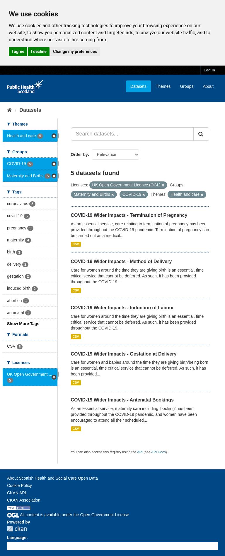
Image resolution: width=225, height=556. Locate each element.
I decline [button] (39, 51)
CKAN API (16, 492)
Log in (209, 70)
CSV (76, 244)
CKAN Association (23, 500)
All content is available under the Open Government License (68, 514)
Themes (163, 86)
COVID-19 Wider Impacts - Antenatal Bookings (122, 399)
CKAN (17, 529)
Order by (79, 154)
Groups (186, 86)
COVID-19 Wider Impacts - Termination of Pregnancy (129, 215)
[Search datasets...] (132, 134)
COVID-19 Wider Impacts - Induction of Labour (122, 307)
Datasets (138, 86)
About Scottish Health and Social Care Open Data (52, 478)
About (208, 86)
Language (16, 537)
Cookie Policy (19, 485)
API (140, 452)
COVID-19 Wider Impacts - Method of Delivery (121, 261)
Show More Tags (23, 323)
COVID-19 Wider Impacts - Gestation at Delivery (124, 353)
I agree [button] (18, 51)
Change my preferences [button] (75, 51)
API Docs (158, 452)
